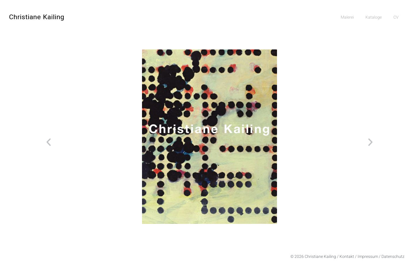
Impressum (368, 257)
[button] (49, 142)
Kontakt (347, 257)
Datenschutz (392, 257)
